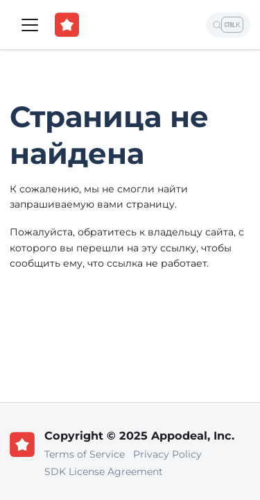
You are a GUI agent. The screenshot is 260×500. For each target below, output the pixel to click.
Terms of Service (84, 454)
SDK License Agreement (103, 471)
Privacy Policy (167, 454)
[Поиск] (228, 25)
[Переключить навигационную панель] (29, 25)
